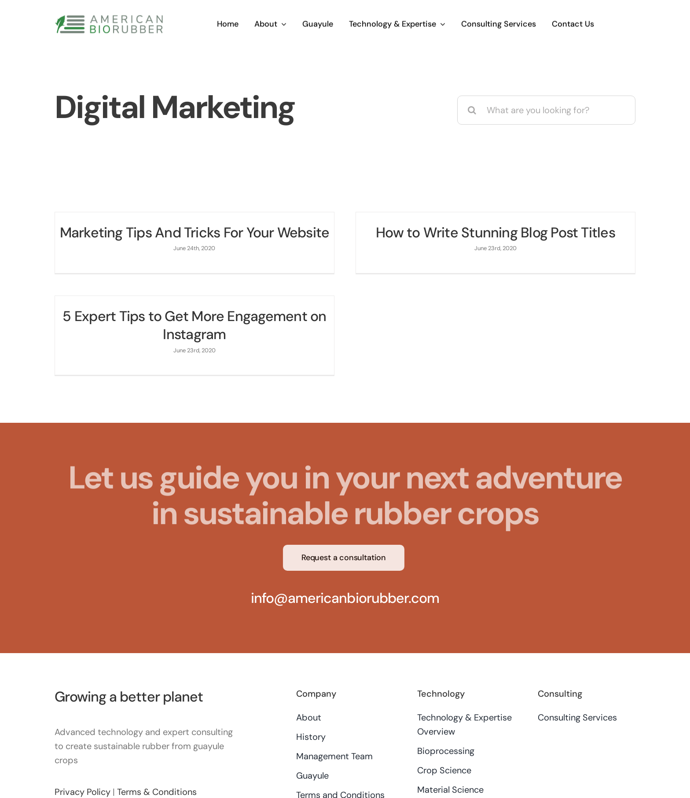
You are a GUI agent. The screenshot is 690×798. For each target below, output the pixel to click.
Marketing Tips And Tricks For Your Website (195, 232)
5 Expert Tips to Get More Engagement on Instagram (224, 318)
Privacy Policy (82, 764)
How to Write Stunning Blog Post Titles (488, 232)
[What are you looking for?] (546, 110)
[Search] (471, 110)
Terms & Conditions (157, 764)
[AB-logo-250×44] (109, 17)
